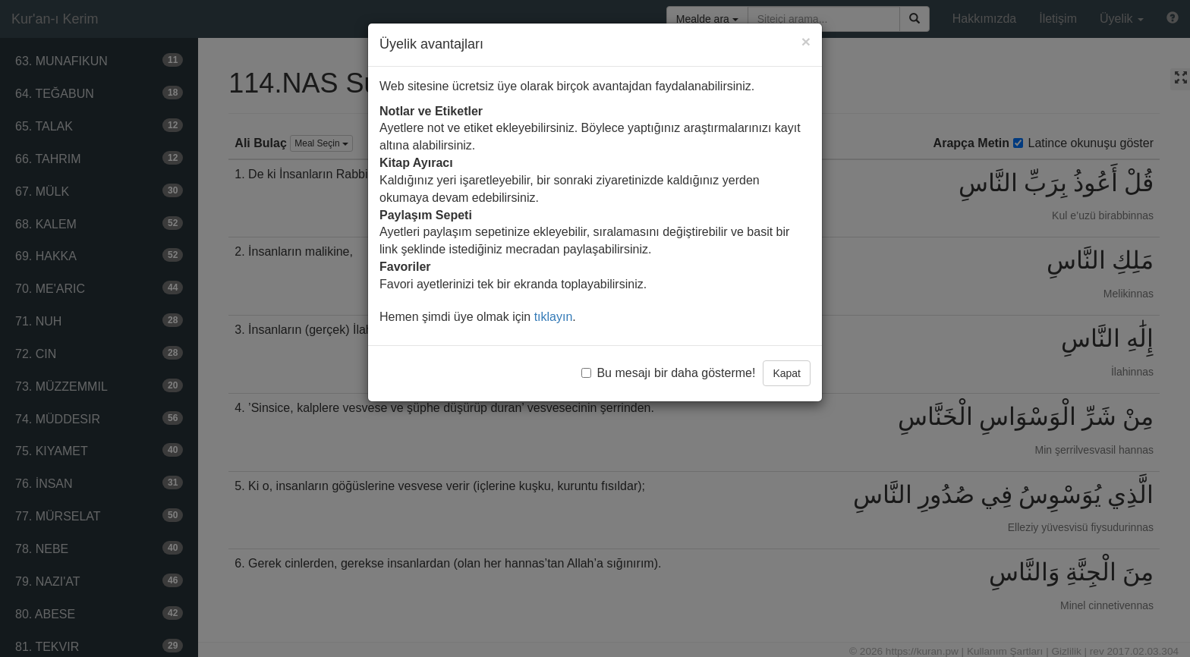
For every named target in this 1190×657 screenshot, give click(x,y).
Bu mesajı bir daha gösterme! (668, 372)
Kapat (787, 373)
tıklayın (553, 316)
